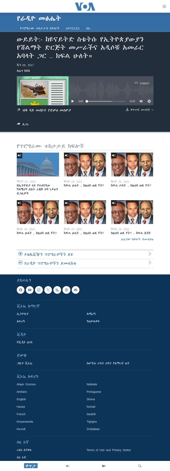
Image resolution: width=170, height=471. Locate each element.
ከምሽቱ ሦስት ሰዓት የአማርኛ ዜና (108, 363)
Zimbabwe (93, 429)
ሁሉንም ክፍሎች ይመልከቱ (137, 239)
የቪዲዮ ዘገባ (24, 342)
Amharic (22, 392)
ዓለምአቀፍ (93, 321)
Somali (91, 406)
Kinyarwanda (25, 421)
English (21, 399)
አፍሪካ (21, 321)
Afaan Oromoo (26, 384)
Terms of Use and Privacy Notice (109, 450)
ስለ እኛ (21, 457)
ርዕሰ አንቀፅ (24, 450)
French (21, 414)
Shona (91, 399)
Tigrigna (92, 421)
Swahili (91, 414)
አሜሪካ (91, 314)
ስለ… (89, 28)
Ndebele (92, 384)
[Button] (23, 125)
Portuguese (94, 392)
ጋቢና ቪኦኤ (24, 363)
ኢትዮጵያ (23, 314)
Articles (73, 28)
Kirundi (21, 429)
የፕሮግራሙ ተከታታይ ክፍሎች (39, 28)
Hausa (21, 406)
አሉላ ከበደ (23, 71)
